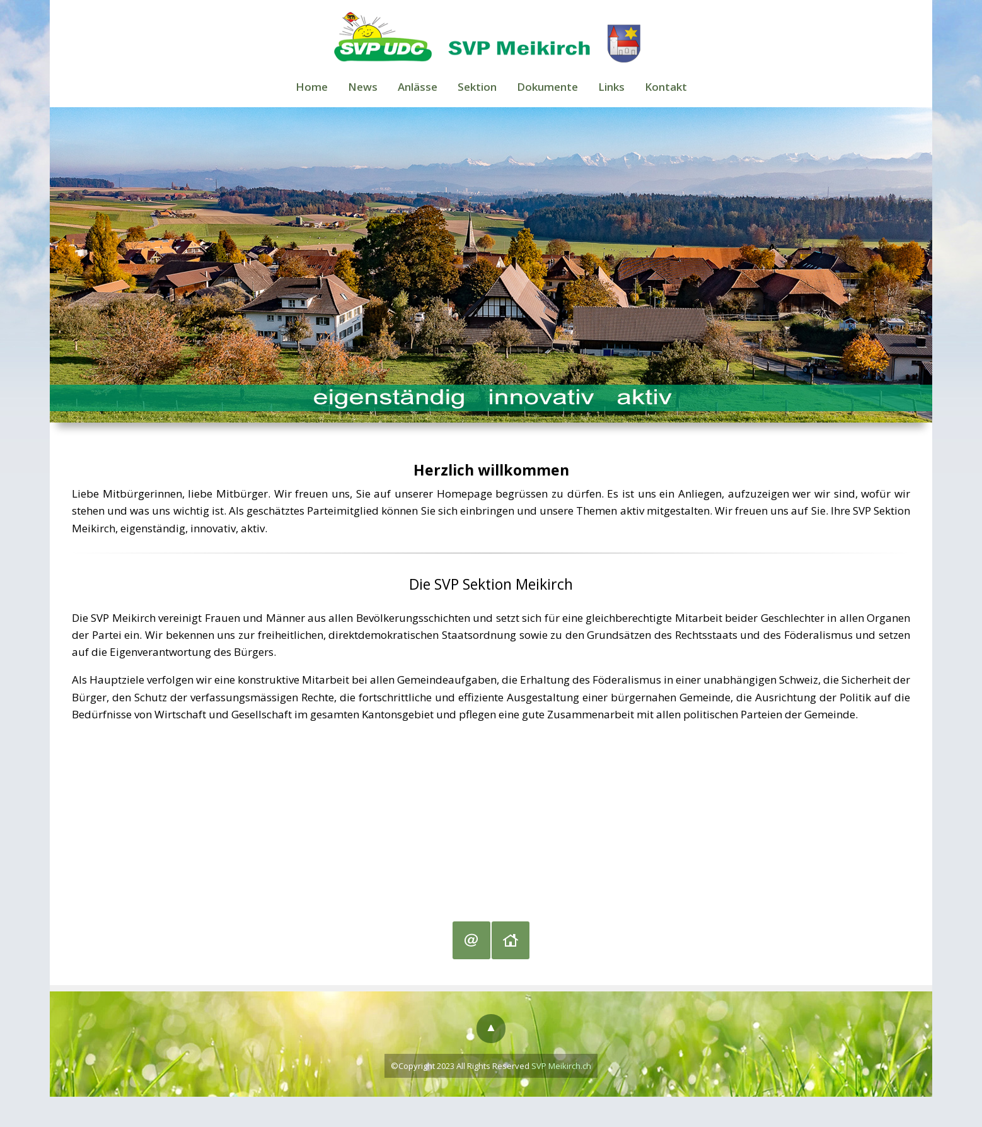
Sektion (477, 86)
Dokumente (547, 86)
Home (310, 86)
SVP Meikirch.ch (561, 1066)
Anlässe (417, 86)
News (361, 86)
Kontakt (666, 86)
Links (612, 86)
